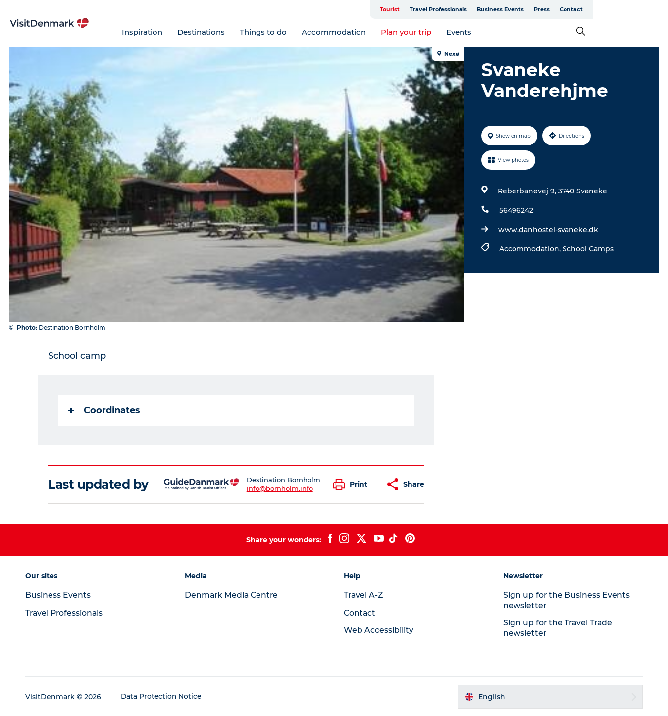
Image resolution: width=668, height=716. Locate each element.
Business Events (575, 9)
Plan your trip (443, 32)
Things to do (300, 32)
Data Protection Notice (164, 696)
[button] (353, 484)
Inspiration (179, 32)
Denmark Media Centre (233, 595)
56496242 (516, 210)
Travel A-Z (364, 595)
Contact (646, 9)
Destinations (238, 32)
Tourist (465, 9)
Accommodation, (530, 248)
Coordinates (105, 410)
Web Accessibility (379, 630)
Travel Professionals (513, 9)
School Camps (587, 248)
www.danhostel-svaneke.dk (548, 229)
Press (617, 9)
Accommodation (371, 32)
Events (496, 32)
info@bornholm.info (280, 488)
